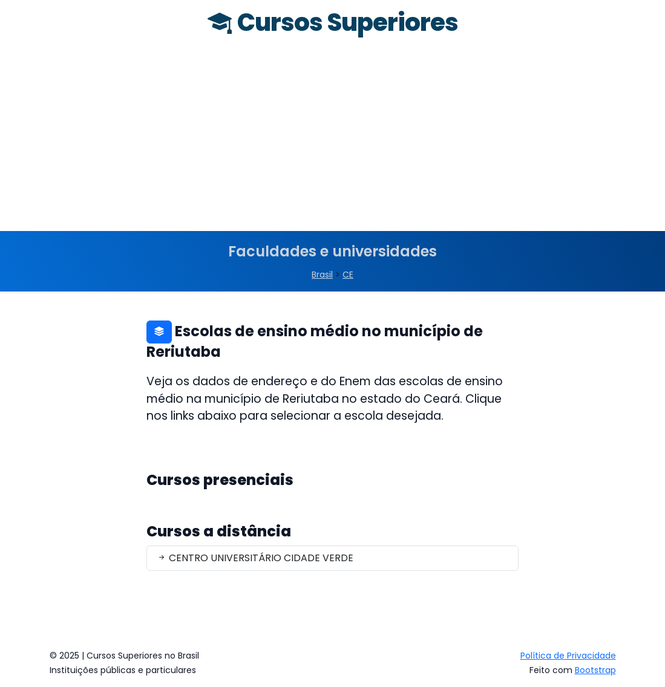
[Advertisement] (332, 140)
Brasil (322, 275)
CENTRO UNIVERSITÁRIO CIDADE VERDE (255, 558)
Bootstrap (595, 670)
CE (347, 275)
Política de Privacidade (568, 656)
